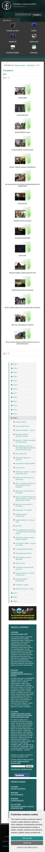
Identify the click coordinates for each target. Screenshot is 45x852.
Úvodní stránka (20, 65)
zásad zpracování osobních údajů (20, 762)
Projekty (33, 30)
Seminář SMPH (22, 97)
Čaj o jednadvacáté (17, 794)
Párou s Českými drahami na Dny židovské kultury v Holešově (22, 307)
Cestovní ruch (33, 41)
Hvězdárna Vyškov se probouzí (22, 220)
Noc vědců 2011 (22, 203)
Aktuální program (18, 782)
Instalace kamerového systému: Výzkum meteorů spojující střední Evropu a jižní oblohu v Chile (21, 715)
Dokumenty (34, 52)
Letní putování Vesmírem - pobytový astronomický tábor (22, 807)
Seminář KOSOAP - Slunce (22, 132)
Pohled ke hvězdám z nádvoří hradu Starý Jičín (22, 272)
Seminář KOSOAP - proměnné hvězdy (22, 149)
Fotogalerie (31, 65)
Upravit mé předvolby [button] (27, 847)
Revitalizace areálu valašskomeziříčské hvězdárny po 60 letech (21, 673)
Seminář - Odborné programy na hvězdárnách (22, 167)
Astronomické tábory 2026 (19, 634)
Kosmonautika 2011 (22, 115)
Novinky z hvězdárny (20, 627)
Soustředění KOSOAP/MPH (22, 238)
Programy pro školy (12, 30)
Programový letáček (12, 52)
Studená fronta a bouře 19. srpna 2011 (22, 290)
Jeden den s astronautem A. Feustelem (22, 324)
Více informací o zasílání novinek (21, 769)
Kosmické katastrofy (17, 800)
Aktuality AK (12, 41)
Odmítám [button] (27, 843)
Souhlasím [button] (27, 838)
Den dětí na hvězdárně (18, 788)
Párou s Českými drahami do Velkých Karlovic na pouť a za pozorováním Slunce (22, 342)
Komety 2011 (22, 255)
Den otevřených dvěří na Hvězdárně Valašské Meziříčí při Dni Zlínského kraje (22, 185)
